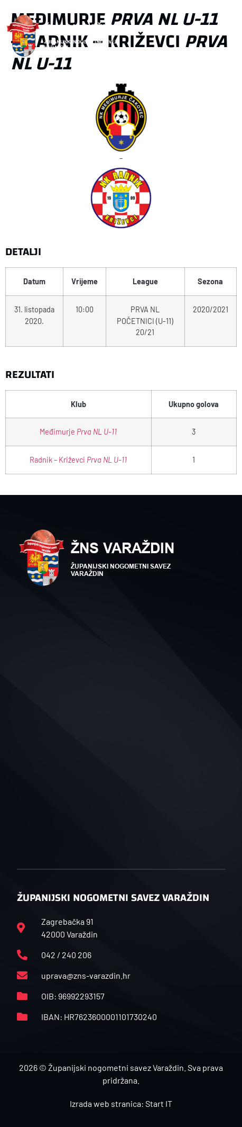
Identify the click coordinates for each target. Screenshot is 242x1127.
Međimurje (78, 431)
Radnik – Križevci (78, 459)
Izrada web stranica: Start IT (121, 1103)
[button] (229, 36)
